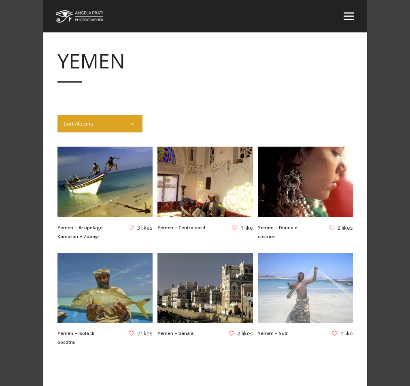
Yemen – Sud (272, 333)
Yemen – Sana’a (175, 333)
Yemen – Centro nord (181, 227)
